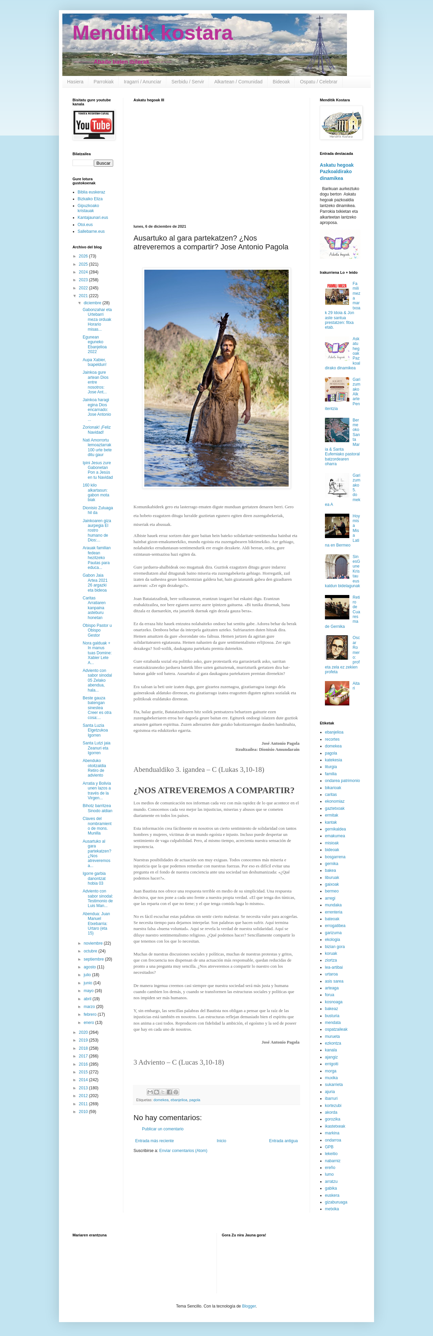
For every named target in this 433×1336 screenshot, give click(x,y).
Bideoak (281, 81)
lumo (329, 1174)
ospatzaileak (336, 1029)
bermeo (332, 891)
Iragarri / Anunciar (142, 81)
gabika (331, 1188)
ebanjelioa (178, 1100)
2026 (84, 256)
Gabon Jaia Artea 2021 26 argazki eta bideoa (95, 582)
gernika (331, 863)
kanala (331, 1050)
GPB (329, 1147)
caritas (331, 794)
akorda (331, 1112)
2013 (84, 1088)
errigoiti (331, 1064)
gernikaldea (335, 829)
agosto (90, 967)
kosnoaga (334, 1002)
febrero (91, 1014)
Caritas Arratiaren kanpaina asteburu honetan (94, 608)
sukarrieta (334, 1084)
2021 (84, 295)
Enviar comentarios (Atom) (183, 1150)
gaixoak (332, 884)
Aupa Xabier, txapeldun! (94, 362)
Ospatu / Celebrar (318, 81)
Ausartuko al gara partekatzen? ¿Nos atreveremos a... (97, 853)
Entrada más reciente (154, 1140)
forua (329, 994)
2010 (84, 1111)
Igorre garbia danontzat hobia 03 (94, 878)
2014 (84, 1079)
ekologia (332, 939)
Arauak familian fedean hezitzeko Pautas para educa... (97, 558)
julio (88, 974)
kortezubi (333, 1105)
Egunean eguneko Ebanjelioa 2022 (95, 344)
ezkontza (333, 1043)
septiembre (94, 959)
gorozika (332, 1119)
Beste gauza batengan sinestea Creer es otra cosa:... (97, 708)
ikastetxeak (335, 1126)
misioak (332, 843)
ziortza (331, 960)
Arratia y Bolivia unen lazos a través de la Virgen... (97, 790)
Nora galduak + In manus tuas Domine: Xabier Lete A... (97, 653)
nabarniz (333, 1160)
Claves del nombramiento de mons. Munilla (97, 826)
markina (332, 1133)
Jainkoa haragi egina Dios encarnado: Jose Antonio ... (97, 409)
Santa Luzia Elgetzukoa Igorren (95, 730)
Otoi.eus (85, 224)
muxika (331, 1077)
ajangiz (331, 1057)
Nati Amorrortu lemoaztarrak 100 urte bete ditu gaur (97, 447)
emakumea (335, 836)
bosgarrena (335, 857)
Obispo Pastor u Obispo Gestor (97, 630)
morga (330, 1071)
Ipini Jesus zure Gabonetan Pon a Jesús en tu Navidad (98, 470)
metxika (332, 1209)
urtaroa (331, 974)
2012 (84, 1095)
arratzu (331, 1181)
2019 (84, 1040)
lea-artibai (334, 967)
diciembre (93, 303)
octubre (91, 951)
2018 (84, 1048)
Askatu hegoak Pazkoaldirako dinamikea (337, 171)
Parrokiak (104, 81)
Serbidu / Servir (187, 81)
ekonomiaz (335, 801)
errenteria (333, 912)
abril (88, 998)
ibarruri (331, 1098)
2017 (84, 1056)
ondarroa (333, 1140)
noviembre (94, 943)
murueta (332, 1036)
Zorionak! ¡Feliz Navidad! (97, 429)
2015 (84, 1072)
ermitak (331, 815)
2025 (84, 264)
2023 (84, 280)
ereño (330, 1167)
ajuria (330, 1091)
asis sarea (334, 981)
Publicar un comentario (163, 1129)
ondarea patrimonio (342, 780)
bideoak (332, 849)
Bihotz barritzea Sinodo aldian (97, 808)
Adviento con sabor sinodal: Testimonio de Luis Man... (98, 898)
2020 (84, 1032)
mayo (89, 990)
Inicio (221, 1140)
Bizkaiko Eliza (90, 199)
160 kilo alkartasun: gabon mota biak (96, 492)
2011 (84, 1104)
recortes (332, 739)
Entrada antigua (283, 1140)
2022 (84, 288)
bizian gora (335, 946)
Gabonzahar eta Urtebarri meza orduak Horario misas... (97, 319)
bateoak (332, 919)
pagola (194, 1100)
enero (89, 1022)
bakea (330, 870)
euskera (332, 1195)
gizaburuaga (336, 1202)
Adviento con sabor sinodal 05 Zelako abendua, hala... (97, 680)
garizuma (333, 932)
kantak (331, 822)
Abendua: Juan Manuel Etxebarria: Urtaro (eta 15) (96, 923)
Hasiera (75, 81)
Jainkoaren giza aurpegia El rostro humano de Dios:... (97, 530)
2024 (84, 272)
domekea (160, 1100)
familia (331, 774)
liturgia (331, 766)
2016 (84, 1064)
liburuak (332, 877)
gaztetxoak (335, 808)
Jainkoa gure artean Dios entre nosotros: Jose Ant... (95, 382)
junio (89, 983)
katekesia (333, 760)
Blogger (249, 1306)
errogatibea (335, 925)
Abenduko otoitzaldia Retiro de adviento (94, 768)
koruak (331, 953)
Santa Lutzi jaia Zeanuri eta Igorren (96, 748)
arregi (330, 898)
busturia (332, 1015)
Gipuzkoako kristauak (88, 208)
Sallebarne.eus (91, 231)
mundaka (333, 905)
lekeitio (331, 1153)
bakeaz (331, 1008)
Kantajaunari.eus (93, 217)
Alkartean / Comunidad (238, 81)
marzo (90, 1006)
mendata (333, 1022)
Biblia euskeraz (91, 192)
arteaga (332, 988)
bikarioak (333, 787)
